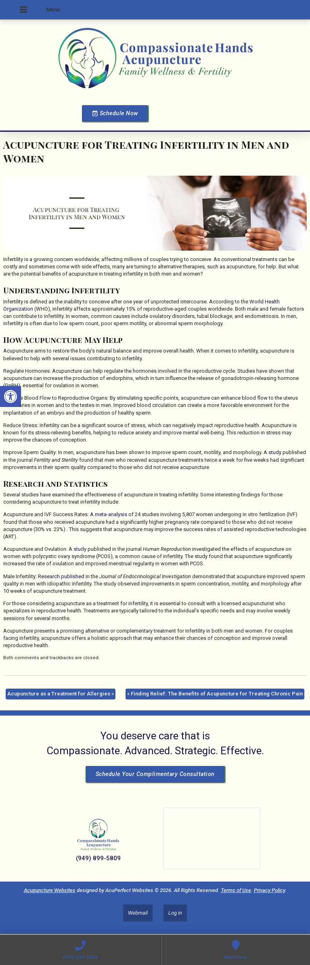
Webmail (138, 913)
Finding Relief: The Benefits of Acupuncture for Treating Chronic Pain (215, 694)
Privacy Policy (269, 890)
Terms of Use (236, 890)
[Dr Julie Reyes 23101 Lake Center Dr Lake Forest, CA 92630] (212, 838)
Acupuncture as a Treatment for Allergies (60, 694)
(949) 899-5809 (98, 858)
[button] (10, 396)
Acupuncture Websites (49, 890)
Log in (175, 913)
